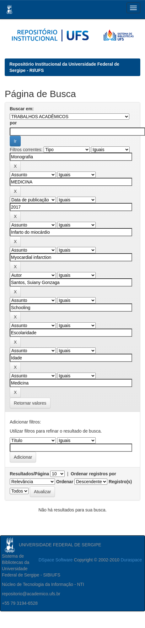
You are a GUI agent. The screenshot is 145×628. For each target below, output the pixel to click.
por (13, 122)
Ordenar (64, 481)
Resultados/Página (29, 473)
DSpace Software (56, 559)
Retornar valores (30, 403)
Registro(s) (120, 481)
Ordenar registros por (93, 473)
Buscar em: (22, 108)
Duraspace (131, 559)
